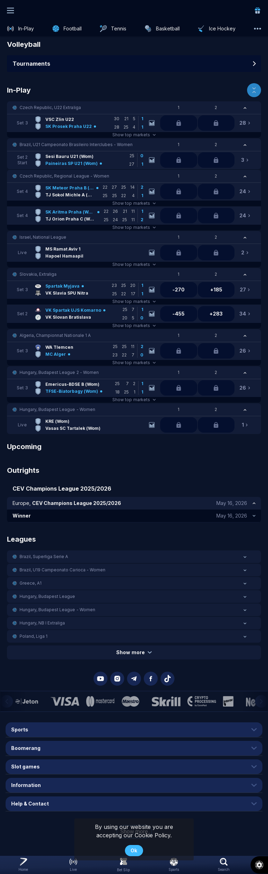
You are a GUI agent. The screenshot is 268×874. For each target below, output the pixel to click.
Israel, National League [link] (43, 237)
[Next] (261, 701)
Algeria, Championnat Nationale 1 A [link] (55, 335)
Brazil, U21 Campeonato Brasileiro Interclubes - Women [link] (76, 144)
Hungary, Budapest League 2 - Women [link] (59, 372)
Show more (133, 652)
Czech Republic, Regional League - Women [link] (64, 176)
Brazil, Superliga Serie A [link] (44, 556)
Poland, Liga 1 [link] (33, 636)
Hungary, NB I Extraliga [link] (42, 623)
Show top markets (133, 134)
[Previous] (6, 701)
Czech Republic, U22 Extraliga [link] (50, 107)
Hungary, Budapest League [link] (47, 596)
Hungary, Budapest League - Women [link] (57, 409)
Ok (134, 850)
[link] (257, 10)
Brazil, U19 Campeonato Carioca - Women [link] (62, 569)
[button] (134, 107)
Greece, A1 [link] (31, 583)
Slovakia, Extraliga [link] (38, 274)
